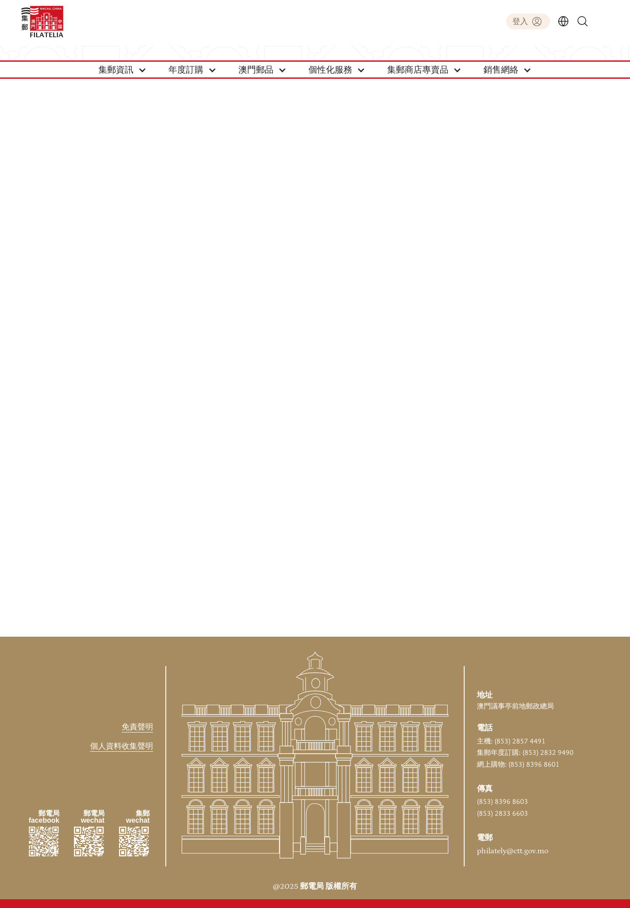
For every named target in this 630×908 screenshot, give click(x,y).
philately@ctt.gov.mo (512, 851)
